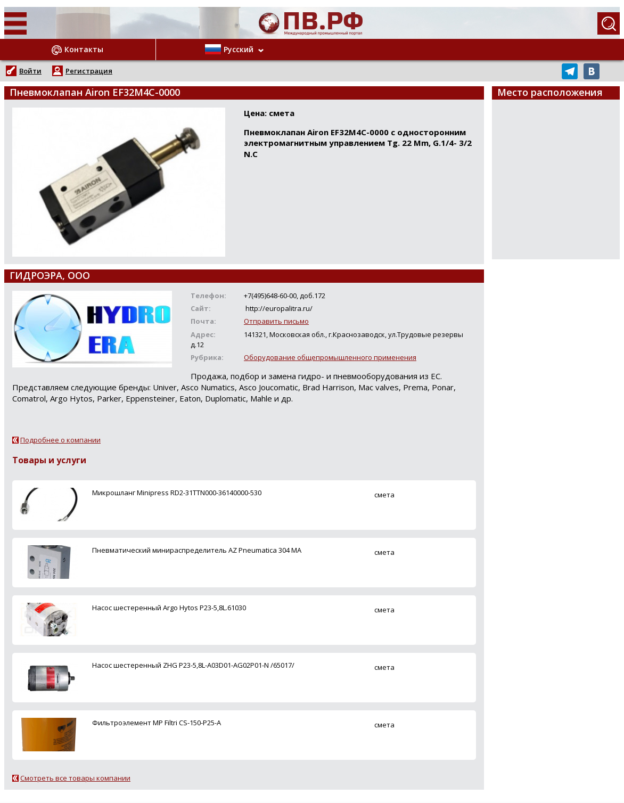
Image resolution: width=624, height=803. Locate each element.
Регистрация (88, 71)
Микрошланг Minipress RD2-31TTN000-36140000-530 (176, 492)
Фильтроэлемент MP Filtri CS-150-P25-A (156, 722)
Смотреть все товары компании (75, 778)
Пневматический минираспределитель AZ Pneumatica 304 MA (196, 550)
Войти (30, 71)
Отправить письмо (276, 321)
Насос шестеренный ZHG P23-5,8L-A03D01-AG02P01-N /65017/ (193, 665)
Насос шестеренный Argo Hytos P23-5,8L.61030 (169, 607)
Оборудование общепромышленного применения (330, 357)
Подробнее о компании (60, 440)
